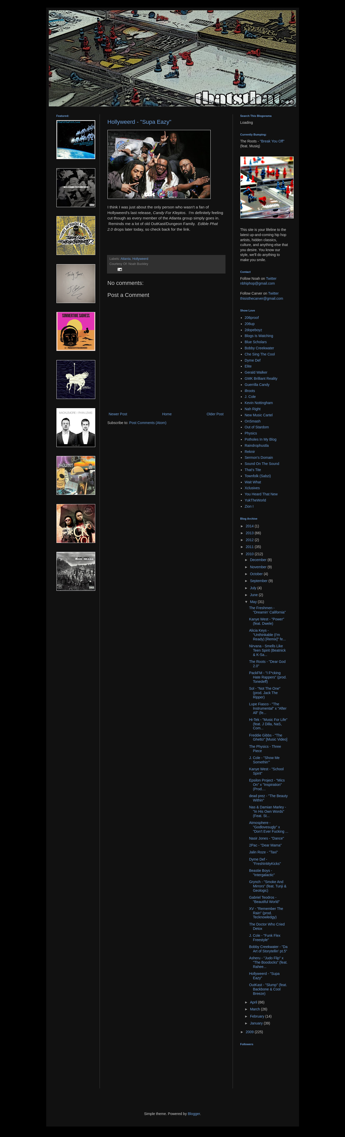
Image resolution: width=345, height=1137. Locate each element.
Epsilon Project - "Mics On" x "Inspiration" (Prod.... (267, 784)
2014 (250, 526)
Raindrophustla (257, 445)
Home (167, 414)
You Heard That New (261, 494)
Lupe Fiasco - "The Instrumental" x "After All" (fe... (267, 708)
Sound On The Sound (262, 464)
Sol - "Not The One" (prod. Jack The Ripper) (264, 692)
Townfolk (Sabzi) (258, 476)
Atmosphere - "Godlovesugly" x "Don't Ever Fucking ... (268, 827)
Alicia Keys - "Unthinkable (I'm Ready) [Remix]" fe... (267, 634)
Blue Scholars (256, 342)
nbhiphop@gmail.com (257, 283)
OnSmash (252, 421)
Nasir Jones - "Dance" (266, 838)
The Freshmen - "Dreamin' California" (267, 610)
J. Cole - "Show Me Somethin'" (264, 760)
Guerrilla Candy (257, 385)
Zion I (249, 506)
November (258, 567)
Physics (251, 433)
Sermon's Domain (259, 457)
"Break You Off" (272, 141)
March (255, 1009)
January (257, 1023)
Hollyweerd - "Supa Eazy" (139, 122)
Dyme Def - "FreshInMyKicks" (265, 861)
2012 (250, 540)
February (257, 1016)
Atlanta (125, 259)
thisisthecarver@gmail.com (261, 298)
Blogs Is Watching (259, 336)
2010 (250, 554)
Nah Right (252, 409)
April (254, 1002)
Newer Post (118, 414)
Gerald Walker (256, 372)
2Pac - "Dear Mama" (265, 845)
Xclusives (252, 488)
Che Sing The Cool (260, 354)
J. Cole (250, 397)
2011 (250, 547)
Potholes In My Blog (261, 439)
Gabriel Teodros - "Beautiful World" (264, 899)
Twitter (271, 278)
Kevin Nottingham (259, 403)
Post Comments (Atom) (147, 423)
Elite (248, 366)
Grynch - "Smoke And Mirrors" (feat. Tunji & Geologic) (267, 886)
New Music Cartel (259, 415)
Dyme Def (252, 360)
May (254, 602)
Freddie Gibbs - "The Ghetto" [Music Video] (268, 737)
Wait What (253, 482)
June (254, 595)
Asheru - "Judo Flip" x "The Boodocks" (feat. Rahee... (268, 962)
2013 (250, 533)
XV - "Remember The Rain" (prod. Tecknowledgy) (266, 913)
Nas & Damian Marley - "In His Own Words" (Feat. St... (267, 811)
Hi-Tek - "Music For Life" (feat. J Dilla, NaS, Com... (268, 724)
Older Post (215, 414)
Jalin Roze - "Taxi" (263, 852)
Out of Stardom (257, 427)
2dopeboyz (253, 330)
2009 (250, 1032)
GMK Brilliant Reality (261, 378)
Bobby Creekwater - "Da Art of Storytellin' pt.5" (268, 949)
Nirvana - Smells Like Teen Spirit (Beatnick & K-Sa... (267, 650)
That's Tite (253, 470)
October (257, 574)
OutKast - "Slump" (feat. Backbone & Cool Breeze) (268, 989)
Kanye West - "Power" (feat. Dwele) (266, 621)
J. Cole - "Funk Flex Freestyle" (264, 937)
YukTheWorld (255, 500)
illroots (250, 391)
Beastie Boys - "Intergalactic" (262, 872)
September (259, 581)
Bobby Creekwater (259, 348)
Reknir (250, 452)
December (258, 560)
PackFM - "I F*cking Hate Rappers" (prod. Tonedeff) (268, 677)
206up (250, 324)
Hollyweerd (140, 259)
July (253, 588)
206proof (252, 318)
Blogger (194, 1114)
